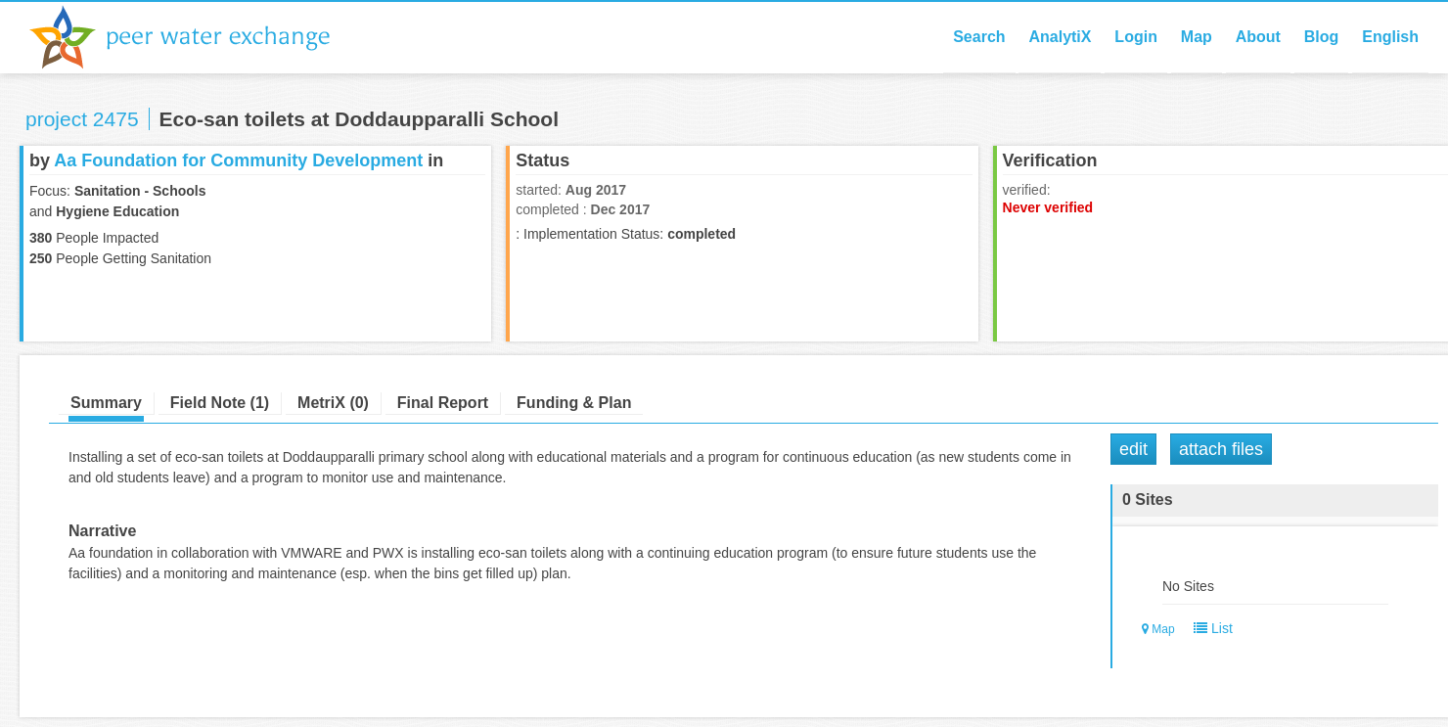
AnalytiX (1059, 36)
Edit (1133, 449)
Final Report (442, 402)
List (1209, 628)
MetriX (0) (333, 402)
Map (1196, 36)
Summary (106, 402)
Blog (1321, 36)
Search (979, 36)
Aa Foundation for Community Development (238, 160)
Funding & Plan (574, 402)
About (1258, 36)
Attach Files (1221, 449)
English (1390, 36)
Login (1135, 36)
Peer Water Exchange (196, 37)
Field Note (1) (219, 402)
